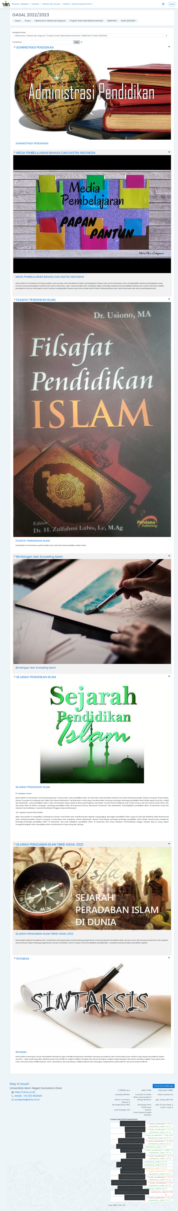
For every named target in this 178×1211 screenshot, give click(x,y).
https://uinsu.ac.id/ (25, 1092)
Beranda (15, 4)
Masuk (172, 4)
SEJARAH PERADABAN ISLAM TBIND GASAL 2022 (49, 844)
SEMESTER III (112, 20)
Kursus (27, 20)
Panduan (36, 4)
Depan (18, 20)
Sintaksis (22, 958)
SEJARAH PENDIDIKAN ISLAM (36, 677)
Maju (77, 42)
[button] (82, 42)
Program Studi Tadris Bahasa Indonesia (86, 20)
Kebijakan (24, 4)
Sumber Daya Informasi (82, 4)
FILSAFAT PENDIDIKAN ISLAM (35, 300)
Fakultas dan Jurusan (51, 4)
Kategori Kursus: (19, 32)
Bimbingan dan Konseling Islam (39, 556)
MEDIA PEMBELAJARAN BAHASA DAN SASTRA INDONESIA (55, 153)
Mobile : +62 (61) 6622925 (28, 1095)
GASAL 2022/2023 (128, 20)
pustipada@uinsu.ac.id (27, 1099)
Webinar (66, 4)
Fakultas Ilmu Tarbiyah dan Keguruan (50, 20)
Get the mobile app (163, 1086)
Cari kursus (16, 42)
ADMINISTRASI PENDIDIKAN (35, 47)
